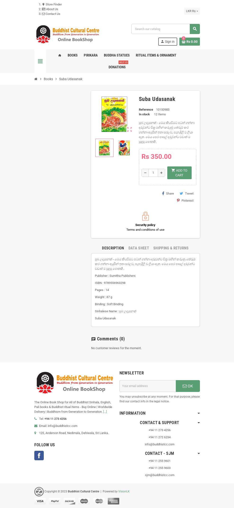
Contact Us (51, 14)
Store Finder (52, 4)
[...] (105, 411)
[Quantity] (153, 173)
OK (188, 386)
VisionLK (124, 491)
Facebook (39, 455)
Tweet (187, 193)
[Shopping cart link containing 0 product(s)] (189, 42)
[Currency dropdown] (192, 11)
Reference (146, 109)
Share (168, 193)
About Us (50, 9)
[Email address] (147, 386)
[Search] (165, 29)
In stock (144, 114)
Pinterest (185, 200)
